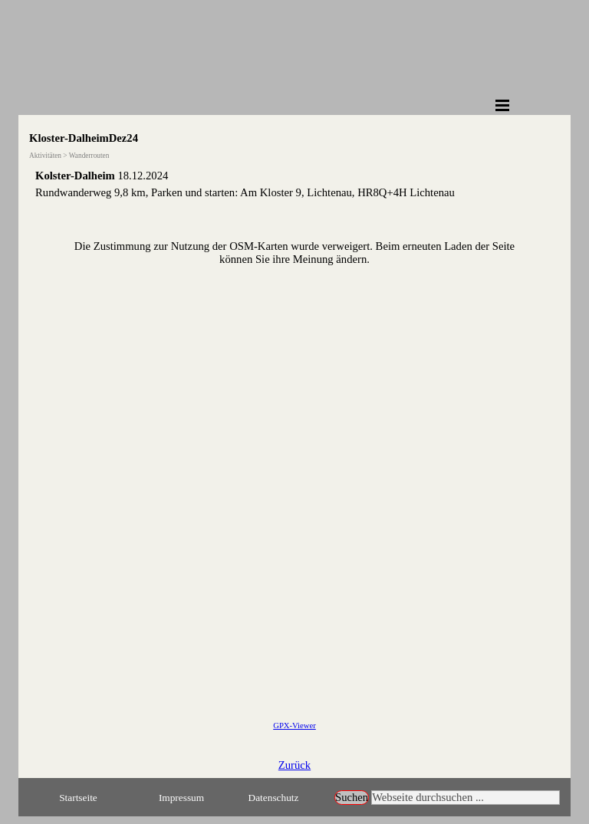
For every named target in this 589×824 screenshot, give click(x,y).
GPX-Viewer (294, 725)
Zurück (294, 765)
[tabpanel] (294, 184)
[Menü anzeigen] (502, 105)
